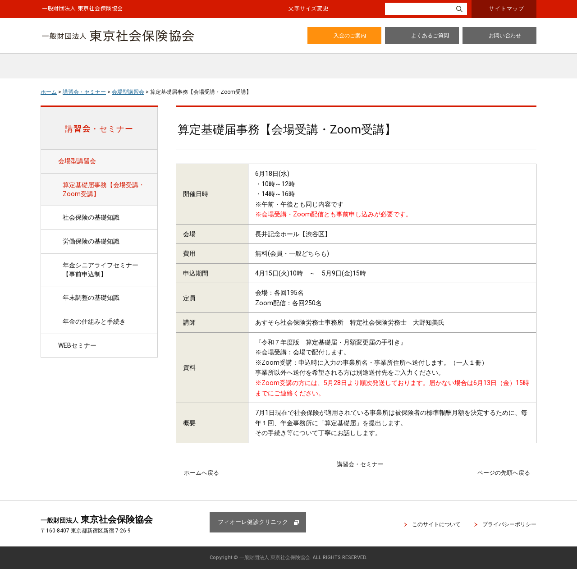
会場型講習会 (128, 92)
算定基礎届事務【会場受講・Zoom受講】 (104, 189)
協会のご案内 (126, 65)
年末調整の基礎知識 (91, 297)
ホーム (64, 65)
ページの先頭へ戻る (503, 472)
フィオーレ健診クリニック (253, 522)
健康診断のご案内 (420, 65)
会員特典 (197, 65)
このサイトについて (436, 524)
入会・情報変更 (501, 65)
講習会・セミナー (331, 65)
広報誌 (258, 65)
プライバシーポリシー (509, 524)
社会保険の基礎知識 (91, 217)
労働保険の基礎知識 (91, 241)
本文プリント (512, 91)
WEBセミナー (77, 345)
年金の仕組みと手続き (94, 321)
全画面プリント (461, 91)
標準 (345, 9)
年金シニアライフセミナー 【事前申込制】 (104, 270)
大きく (369, 9)
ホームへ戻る (201, 472)
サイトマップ (506, 8)
